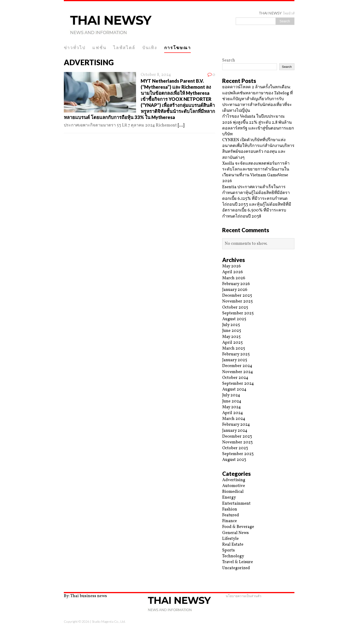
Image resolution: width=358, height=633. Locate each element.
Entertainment (236, 504)
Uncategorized (236, 568)
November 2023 (237, 442)
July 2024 (231, 395)
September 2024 (238, 384)
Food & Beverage (238, 527)
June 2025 (231, 331)
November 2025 (237, 301)
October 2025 (235, 307)
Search (228, 60)
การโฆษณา (177, 47)
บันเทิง (149, 47)
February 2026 (236, 284)
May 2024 (231, 407)
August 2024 (234, 389)
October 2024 (235, 378)
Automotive (233, 486)
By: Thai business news (85, 596)
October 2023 (235, 448)
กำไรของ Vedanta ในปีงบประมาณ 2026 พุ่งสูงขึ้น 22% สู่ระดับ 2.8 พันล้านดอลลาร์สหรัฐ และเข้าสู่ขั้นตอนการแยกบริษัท (258, 125)
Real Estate (232, 545)
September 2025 (238, 313)
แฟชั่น (99, 47)
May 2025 (231, 337)
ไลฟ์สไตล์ (124, 47)
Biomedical (233, 492)
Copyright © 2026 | (78, 621)
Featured (230, 515)
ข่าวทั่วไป (74, 47)
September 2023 (238, 454)
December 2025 (237, 296)
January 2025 (234, 360)
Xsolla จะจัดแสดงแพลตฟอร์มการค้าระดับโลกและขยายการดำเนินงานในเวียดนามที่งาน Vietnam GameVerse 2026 (256, 172)
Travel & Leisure (237, 562)
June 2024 (231, 401)
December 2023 (237, 436)
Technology (233, 556)
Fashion (229, 509)
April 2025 (232, 343)
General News (235, 533)
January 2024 (234, 431)
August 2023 (234, 460)
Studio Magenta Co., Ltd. (109, 621)
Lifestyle (230, 539)
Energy (229, 497)
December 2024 (237, 366)
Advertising (233, 480)
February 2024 (236, 425)
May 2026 (231, 266)
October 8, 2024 (156, 75)
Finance (229, 521)
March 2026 (233, 278)
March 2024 (233, 419)
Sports (228, 550)
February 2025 (236, 354)
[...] (181, 125)
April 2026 (232, 272)
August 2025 (234, 319)
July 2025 (231, 325)
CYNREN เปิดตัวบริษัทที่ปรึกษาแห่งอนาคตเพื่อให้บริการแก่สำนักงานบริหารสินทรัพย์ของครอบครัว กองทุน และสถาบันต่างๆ (258, 149)
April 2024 (232, 413)
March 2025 (233, 348)
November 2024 (237, 372)
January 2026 (234, 290)
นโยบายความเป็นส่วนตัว (243, 596)
